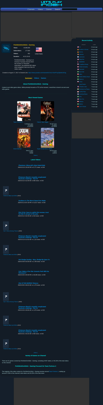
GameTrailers (82, 84)
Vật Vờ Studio (82, 106)
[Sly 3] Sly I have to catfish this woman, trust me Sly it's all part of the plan (34, 213)
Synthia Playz (82, 91)
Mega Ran (81, 59)
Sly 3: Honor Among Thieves (10, 231)
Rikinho (81, 104)
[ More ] (36, 155)
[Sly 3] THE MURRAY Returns (28, 283)
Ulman (80, 81)
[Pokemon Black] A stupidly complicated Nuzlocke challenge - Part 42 (32, 236)
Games (43, 78)
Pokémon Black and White (10, 195)
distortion (81, 54)
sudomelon (82, 57)
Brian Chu (81, 99)
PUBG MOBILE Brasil (84, 76)
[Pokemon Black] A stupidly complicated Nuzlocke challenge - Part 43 (32, 178)
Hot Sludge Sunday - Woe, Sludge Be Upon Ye (34, 259)
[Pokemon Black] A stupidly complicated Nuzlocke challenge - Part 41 (32, 307)
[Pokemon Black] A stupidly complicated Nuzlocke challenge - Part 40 (32, 331)
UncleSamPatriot (83, 94)
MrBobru (81, 101)
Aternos (81, 52)
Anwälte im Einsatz (83, 49)
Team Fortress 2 (53, 371)
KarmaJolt (81, 69)
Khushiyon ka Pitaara (84, 89)
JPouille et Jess (83, 86)
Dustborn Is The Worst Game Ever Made (32, 200)
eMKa (80, 74)
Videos (36, 78)
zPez (80, 96)
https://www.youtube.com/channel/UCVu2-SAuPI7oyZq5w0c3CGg (47, 72)
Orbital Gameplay (83, 66)
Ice (80, 47)
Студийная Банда (83, 64)
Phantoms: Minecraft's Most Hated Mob (32, 165)
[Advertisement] (38, 26)
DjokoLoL (81, 79)
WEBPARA (82, 61)
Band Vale (81, 71)
